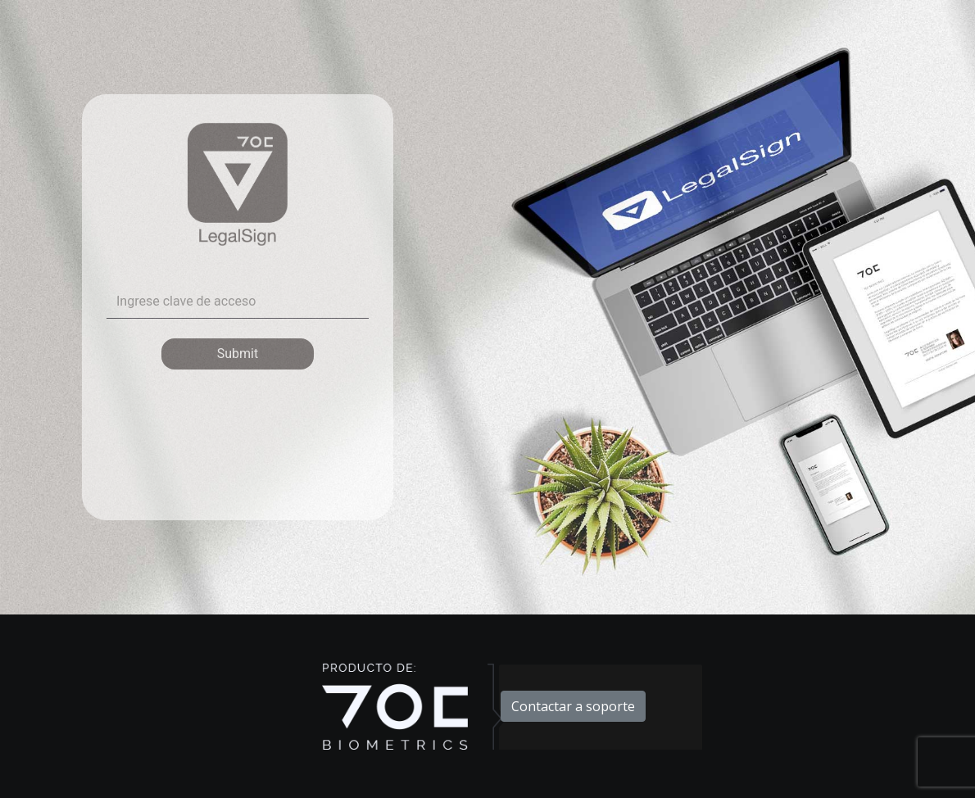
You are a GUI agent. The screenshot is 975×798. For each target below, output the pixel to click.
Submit (237, 353)
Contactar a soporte (573, 706)
